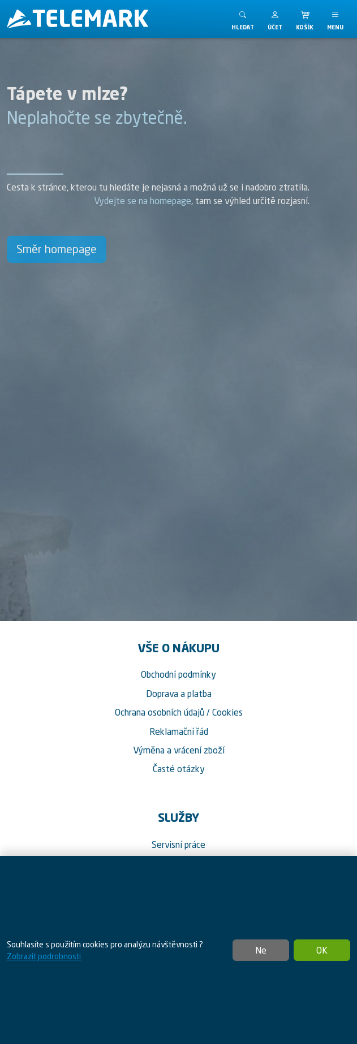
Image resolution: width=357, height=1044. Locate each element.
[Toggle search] (243, 19)
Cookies (227, 712)
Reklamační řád (178, 731)
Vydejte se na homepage (142, 200)
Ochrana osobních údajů (159, 712)
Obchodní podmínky (178, 674)
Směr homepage (56, 249)
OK (322, 950)
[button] (275, 19)
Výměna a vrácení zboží (179, 750)
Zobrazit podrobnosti (44, 956)
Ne (260, 950)
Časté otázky (179, 768)
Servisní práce (178, 844)
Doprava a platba (179, 693)
